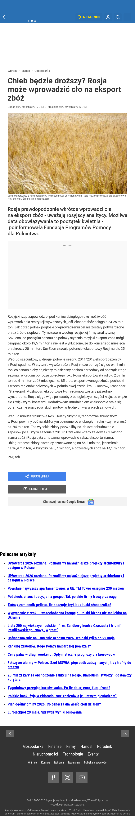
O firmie (32, 751)
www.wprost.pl (58, 805)
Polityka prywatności (95, 751)
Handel (86, 735)
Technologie (73, 742)
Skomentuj (101, 476)
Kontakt (45, 751)
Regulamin (74, 751)
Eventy (93, 742)
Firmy (71, 735)
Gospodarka (33, 735)
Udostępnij (40, 476)
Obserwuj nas (61, 490)
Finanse (54, 735)
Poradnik (104, 735)
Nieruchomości (45, 742)
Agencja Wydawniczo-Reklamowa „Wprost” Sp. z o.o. (77, 788)
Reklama (59, 751)
